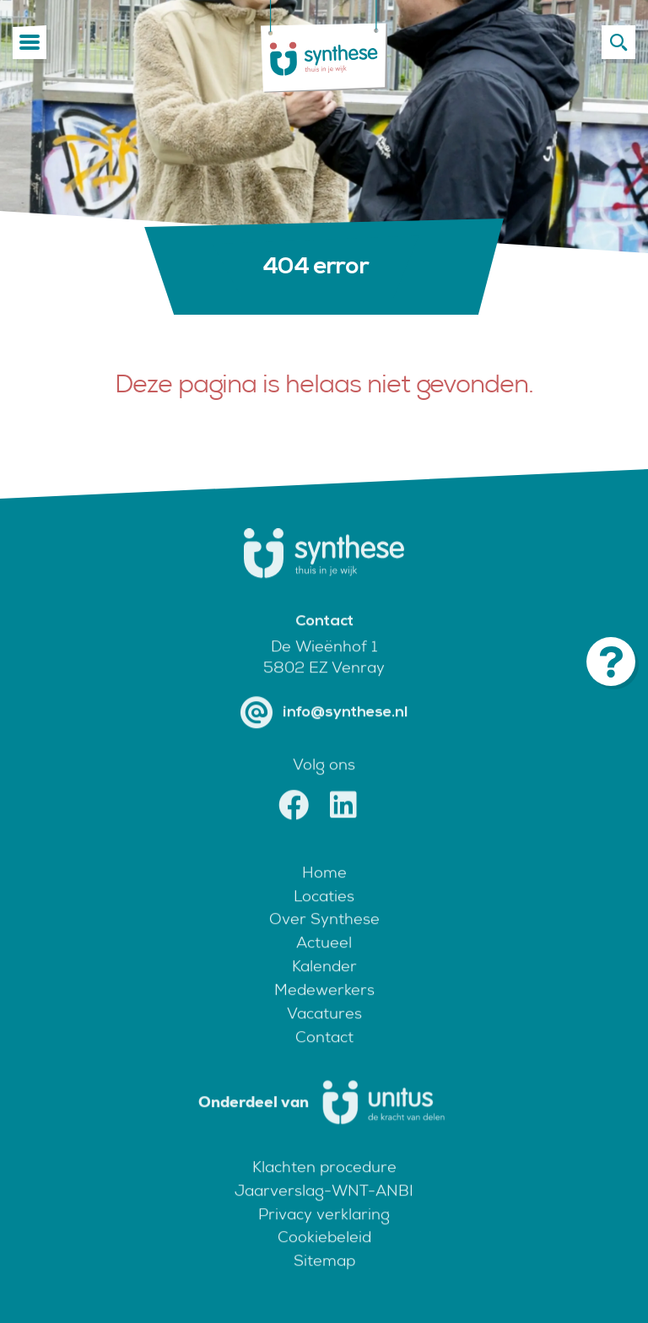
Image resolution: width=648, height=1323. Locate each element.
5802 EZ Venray (324, 687)
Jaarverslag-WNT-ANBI (324, 1210)
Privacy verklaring (324, 1234)
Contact (324, 1056)
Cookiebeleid (324, 1257)
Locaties (324, 916)
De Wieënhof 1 (324, 666)
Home (324, 892)
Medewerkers (324, 1010)
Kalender (324, 986)
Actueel (324, 963)
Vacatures (324, 1034)
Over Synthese (324, 939)
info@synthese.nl (324, 733)
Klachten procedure (324, 1186)
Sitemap (324, 1281)
